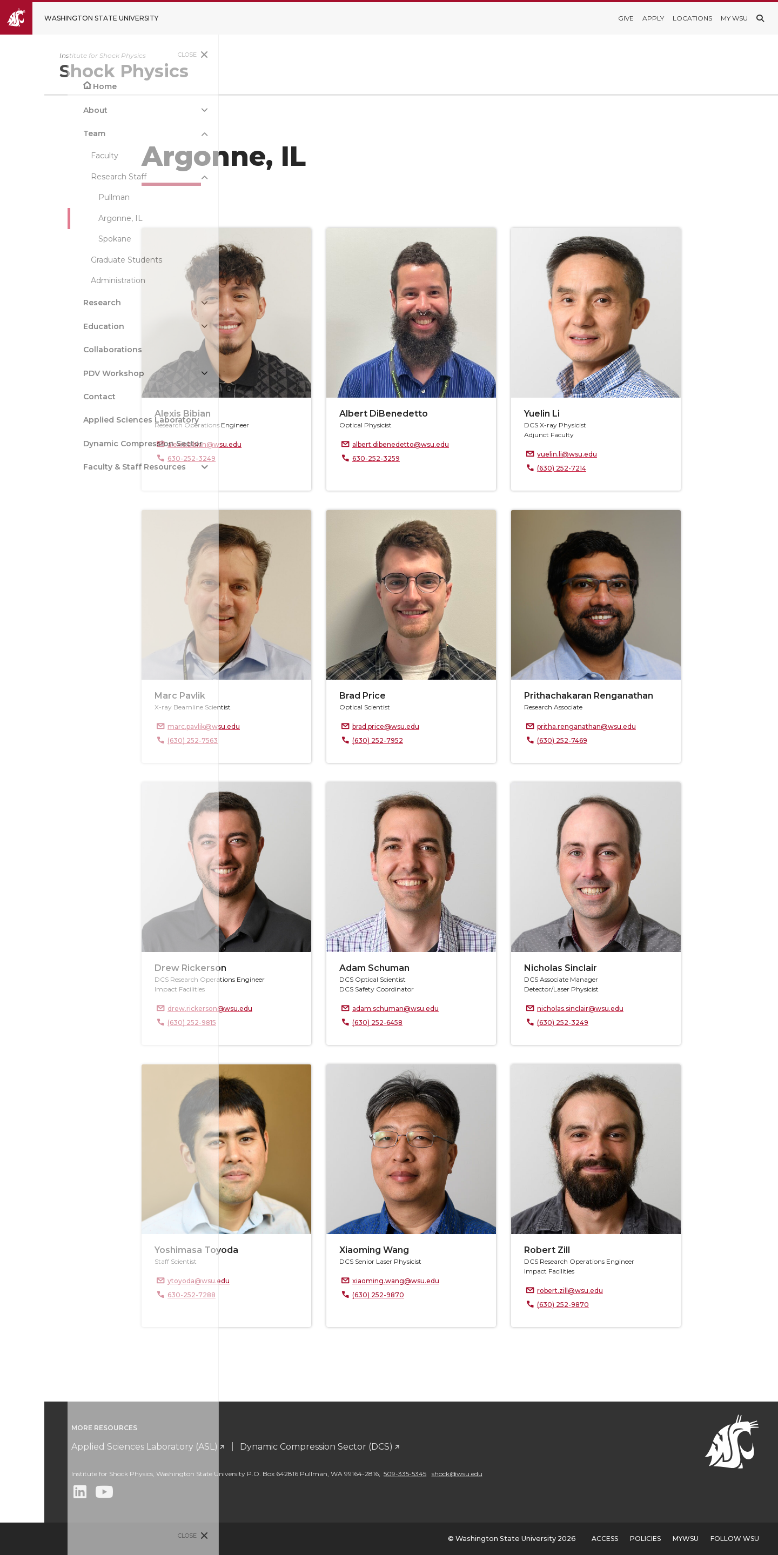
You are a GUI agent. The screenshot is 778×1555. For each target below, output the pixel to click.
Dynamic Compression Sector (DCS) (423, 1447)
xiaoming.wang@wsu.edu (449, 1281)
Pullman (46, 197)
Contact (32, 396)
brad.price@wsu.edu (439, 726)
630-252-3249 (245, 458)
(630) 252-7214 (615, 468)
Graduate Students (59, 260)
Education (36, 326)
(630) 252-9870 (432, 1295)
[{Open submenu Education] (137, 326)
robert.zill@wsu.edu (623, 1290)
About (28, 110)
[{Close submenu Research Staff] (137, 176)
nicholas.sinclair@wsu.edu (634, 1008)
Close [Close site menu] (120, 54)
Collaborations (45, 349)
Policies (645, 1538)
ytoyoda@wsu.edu (252, 1281)
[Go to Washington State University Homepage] (87, 18)
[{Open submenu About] (137, 110)
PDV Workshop (46, 373)
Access (605, 1538)
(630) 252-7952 (431, 740)
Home (37, 86)
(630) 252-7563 (246, 740)
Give (626, 18)
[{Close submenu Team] (137, 133)
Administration (50, 280)
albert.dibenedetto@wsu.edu (454, 444)
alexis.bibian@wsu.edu (258, 444)
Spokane (47, 239)
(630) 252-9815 (245, 1022)
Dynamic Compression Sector (75, 443)
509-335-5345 (512, 1474)
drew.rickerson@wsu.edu (263, 1008)
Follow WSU (734, 1538)
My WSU (734, 18)
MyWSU (686, 1538)
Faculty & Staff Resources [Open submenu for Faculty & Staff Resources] (67, 467)
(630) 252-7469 (616, 740)
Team (27, 133)
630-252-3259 (429, 458)
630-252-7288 (245, 1295)
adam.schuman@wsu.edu (449, 1008)
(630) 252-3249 (616, 1022)
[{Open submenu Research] (137, 302)
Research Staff (51, 177)
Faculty (37, 155)
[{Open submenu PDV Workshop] (137, 373)
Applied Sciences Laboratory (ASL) (251, 1447)
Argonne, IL (53, 218)
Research (34, 302)
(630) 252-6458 (431, 1022)
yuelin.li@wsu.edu (620, 454)
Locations (692, 18)
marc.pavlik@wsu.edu (257, 726)
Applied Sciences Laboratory (73, 420)
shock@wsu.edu (564, 1474)
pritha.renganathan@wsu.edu (640, 726)
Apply (653, 18)
